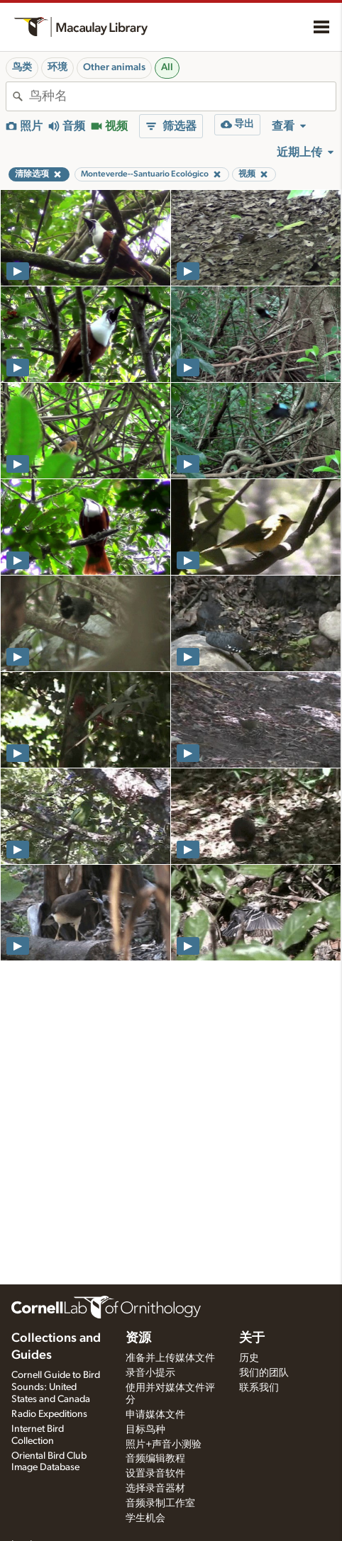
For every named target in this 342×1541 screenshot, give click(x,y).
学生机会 (145, 1518)
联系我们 (259, 1388)
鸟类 (22, 67)
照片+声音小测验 (164, 1445)
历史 (249, 1358)
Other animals (114, 67)
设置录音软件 (155, 1474)
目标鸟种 (145, 1430)
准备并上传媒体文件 (170, 1358)
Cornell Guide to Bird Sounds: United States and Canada (55, 1387)
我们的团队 (264, 1373)
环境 (57, 67)
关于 (252, 1338)
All (167, 67)
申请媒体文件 (155, 1415)
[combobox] (182, 96)
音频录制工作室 (160, 1503)
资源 (138, 1338)
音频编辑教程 (155, 1459)
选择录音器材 (155, 1489)
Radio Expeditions (49, 1414)
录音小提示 (150, 1373)
